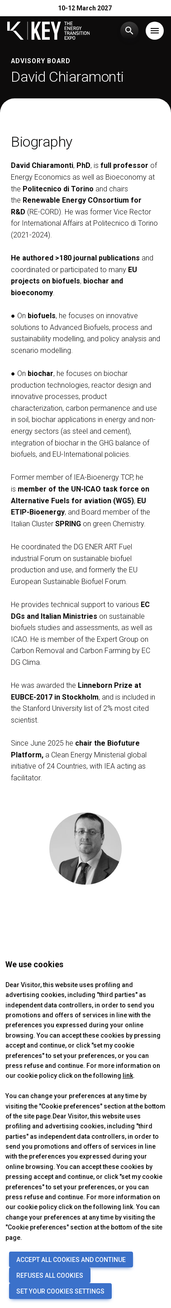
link (128, 1075)
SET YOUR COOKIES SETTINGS (60, 1291)
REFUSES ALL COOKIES (49, 1275)
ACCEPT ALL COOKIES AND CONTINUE (71, 1259)
